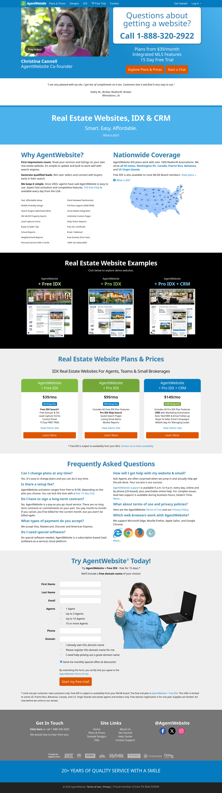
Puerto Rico (175, 165)
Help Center (125, 736)
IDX (85, 3)
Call (157, 35)
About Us (125, 729)
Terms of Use (154, 509)
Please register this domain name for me (90, 650)
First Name (48, 584)
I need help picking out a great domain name (93, 655)
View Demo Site (49, 428)
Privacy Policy (180, 509)
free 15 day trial (85, 493)
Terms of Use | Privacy (99, 786)
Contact (114, 3)
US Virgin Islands (129, 169)
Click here (36, 729)
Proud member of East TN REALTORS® (136, 786)
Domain (50, 639)
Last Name (48, 592)
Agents (50, 608)
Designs (74, 3)
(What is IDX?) (111, 135)
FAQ (96, 740)
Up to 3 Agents (75, 613)
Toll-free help (91, 187)
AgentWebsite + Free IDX (165, 693)
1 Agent (70, 608)
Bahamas (190, 165)
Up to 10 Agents (75, 618)
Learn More (49, 435)
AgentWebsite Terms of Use (73, 673)
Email (51, 600)
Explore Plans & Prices (145, 69)
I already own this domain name (85, 645)
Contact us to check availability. (137, 446)
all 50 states (127, 165)
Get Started (180, 3)
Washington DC (146, 165)
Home (96, 729)
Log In (196, 3)
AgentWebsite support (126, 487)
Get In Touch (49, 723)
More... (117, 498)
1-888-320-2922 (60, 729)
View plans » (189, 175)
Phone (51, 630)
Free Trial (99, 3)
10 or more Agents (77, 623)
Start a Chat (177, 69)
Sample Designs (96, 736)
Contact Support (125, 740)
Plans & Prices (57, 3)
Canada (162, 165)
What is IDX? (121, 180)
